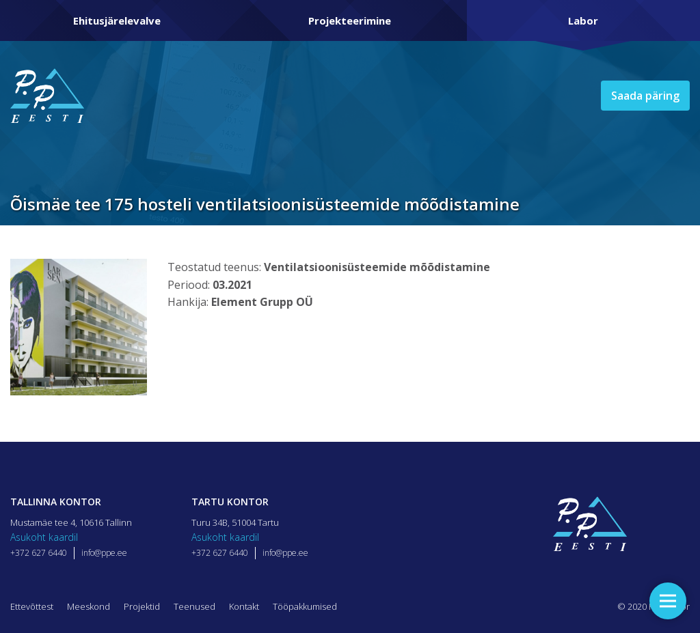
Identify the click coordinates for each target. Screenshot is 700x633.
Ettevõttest (31, 606)
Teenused (194, 606)
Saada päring (645, 95)
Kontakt (244, 606)
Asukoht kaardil (44, 537)
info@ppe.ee (104, 553)
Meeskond (88, 606)
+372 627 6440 (38, 553)
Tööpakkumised (305, 606)
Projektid (142, 606)
